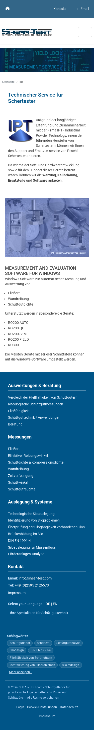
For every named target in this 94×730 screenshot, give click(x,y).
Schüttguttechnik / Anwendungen (34, 417)
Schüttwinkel (18, 482)
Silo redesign (70, 665)
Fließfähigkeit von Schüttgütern (31, 657)
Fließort (14, 449)
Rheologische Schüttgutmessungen (35, 404)
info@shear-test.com (35, 578)
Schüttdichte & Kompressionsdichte (35, 462)
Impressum (17, 593)
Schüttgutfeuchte (21, 489)
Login (20, 707)
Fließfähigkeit (18, 411)
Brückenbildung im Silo (25, 534)
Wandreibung (18, 469)
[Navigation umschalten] (85, 32)
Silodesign (17, 650)
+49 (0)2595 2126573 (32, 585)
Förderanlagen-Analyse (26, 554)
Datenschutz (69, 707)
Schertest (43, 643)
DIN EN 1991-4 (19, 540)
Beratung (15, 424)
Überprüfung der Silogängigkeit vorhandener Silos (46, 527)
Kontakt (57, 9)
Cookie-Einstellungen (42, 707)
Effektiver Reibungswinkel (28, 455)
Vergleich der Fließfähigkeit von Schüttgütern (42, 397)
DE (48, 604)
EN (55, 604)
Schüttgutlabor (20, 643)
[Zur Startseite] (7, 8)
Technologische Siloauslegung (31, 514)
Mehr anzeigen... (20, 672)
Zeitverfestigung (20, 476)
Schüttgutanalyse (68, 643)
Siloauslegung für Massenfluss (32, 547)
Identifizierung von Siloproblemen (34, 520)
